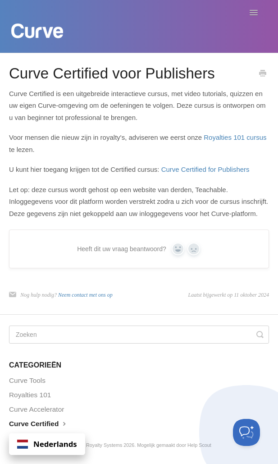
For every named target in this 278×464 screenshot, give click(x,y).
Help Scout (199, 445)
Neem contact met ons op (85, 295)
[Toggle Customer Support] (246, 432)
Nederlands (47, 444)
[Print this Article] (262, 74)
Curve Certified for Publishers (205, 169)
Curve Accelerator (36, 409)
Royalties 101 (30, 395)
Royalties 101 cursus (235, 137)
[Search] (139, 335)
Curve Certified (38, 423)
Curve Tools (27, 380)
